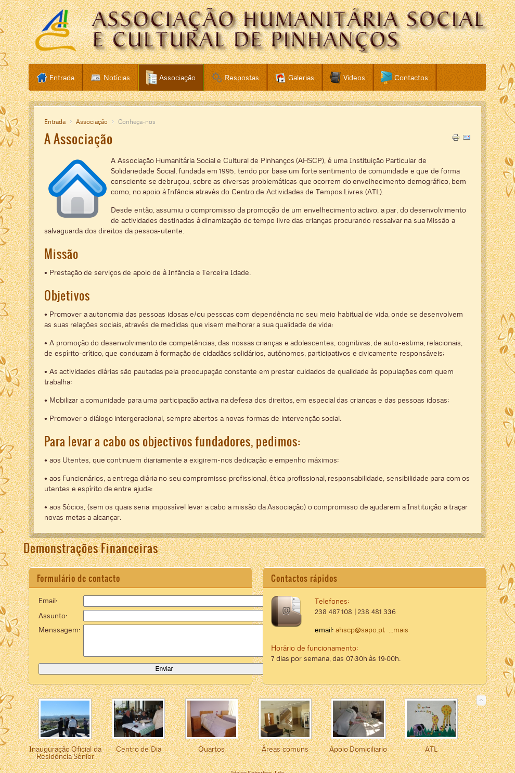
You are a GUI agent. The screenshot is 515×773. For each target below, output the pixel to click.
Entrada (55, 122)
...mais (398, 629)
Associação (92, 122)
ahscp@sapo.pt (360, 629)
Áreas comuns (285, 749)
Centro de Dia (138, 749)
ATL (431, 749)
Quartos (211, 749)
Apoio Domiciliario (358, 749)
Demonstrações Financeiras (90, 548)
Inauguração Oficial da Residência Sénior (65, 752)
